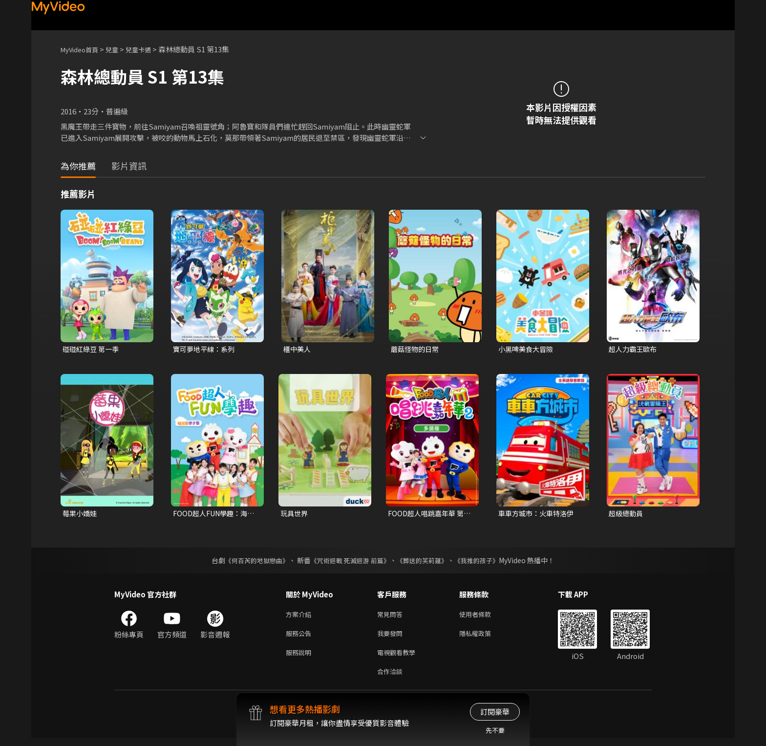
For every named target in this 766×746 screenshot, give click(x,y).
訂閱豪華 (495, 711)
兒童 (119, 49)
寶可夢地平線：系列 (206, 349)
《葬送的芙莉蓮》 (426, 562)
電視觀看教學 (399, 658)
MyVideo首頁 (83, 49)
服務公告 (300, 637)
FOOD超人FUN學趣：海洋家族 (213, 514)
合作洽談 (391, 678)
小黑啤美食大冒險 (527, 349)
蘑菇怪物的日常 (416, 349)
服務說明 (300, 658)
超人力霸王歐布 (634, 349)
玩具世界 (295, 514)
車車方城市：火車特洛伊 (538, 514)
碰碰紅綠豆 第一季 (93, 349)
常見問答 (391, 617)
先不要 (495, 730)
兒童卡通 (149, 49)
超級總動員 (627, 514)
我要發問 (391, 637)
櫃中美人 (298, 349)
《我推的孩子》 (484, 562)
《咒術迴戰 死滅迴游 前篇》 (349, 562)
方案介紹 (300, 617)
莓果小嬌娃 (81, 514)
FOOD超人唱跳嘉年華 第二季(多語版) (428, 514)
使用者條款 (483, 617)
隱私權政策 (483, 637)
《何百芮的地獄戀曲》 (250, 562)
